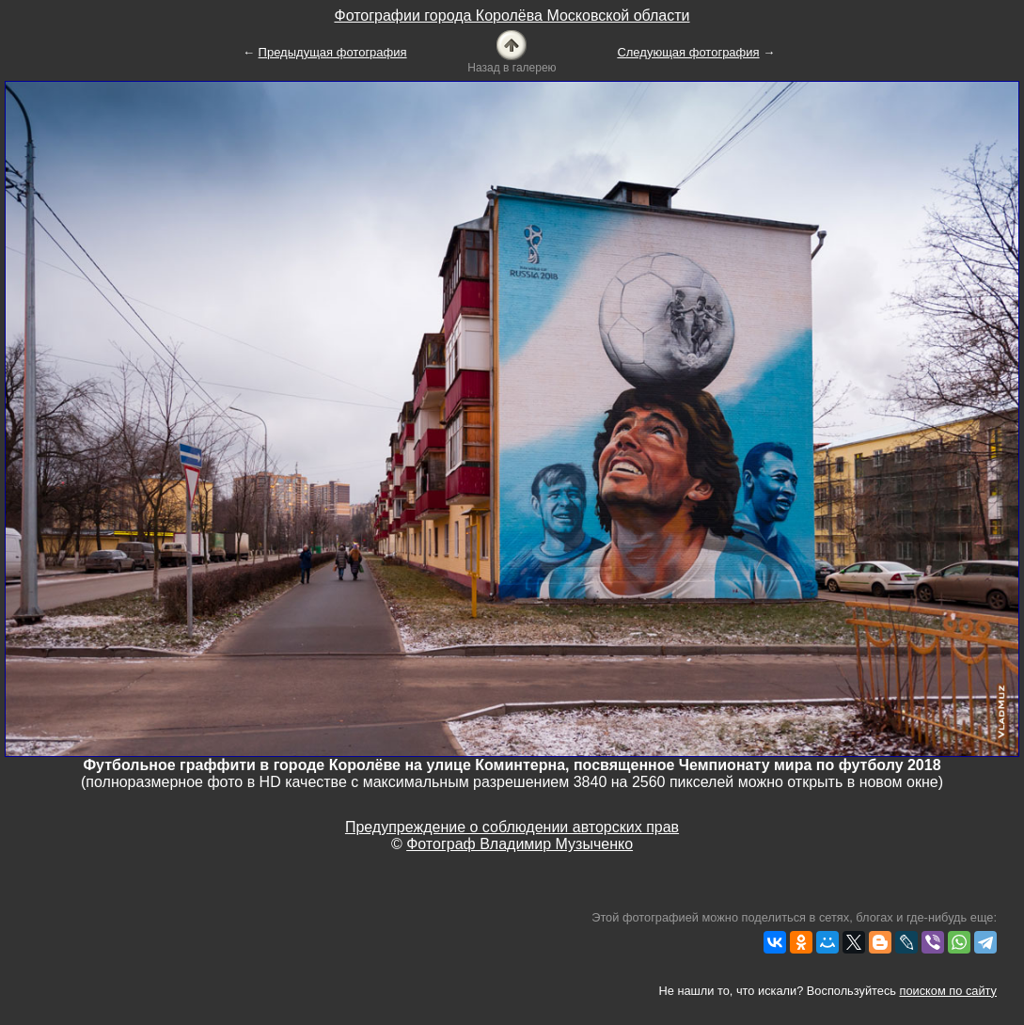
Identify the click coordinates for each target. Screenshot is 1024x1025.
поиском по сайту (948, 991)
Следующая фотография (688, 52)
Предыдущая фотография (333, 52)
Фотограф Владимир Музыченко (519, 844)
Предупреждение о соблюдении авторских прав (512, 827)
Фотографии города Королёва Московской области (511, 16)
